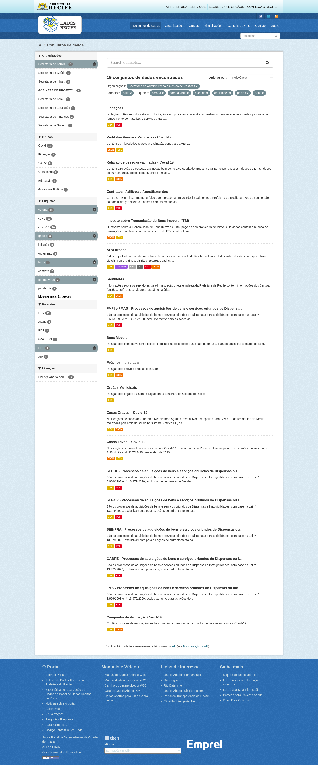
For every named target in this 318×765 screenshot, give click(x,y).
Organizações (174, 25)
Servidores (115, 279)
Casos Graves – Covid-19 (127, 412)
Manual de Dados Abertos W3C (125, 675)
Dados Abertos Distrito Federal (184, 690)
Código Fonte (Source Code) (65, 730)
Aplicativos (53, 708)
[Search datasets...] (184, 63)
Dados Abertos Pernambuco (182, 675)
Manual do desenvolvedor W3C (125, 680)
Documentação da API (195, 646)
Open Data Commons (237, 700)
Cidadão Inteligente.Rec (180, 701)
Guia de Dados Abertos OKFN (125, 690)
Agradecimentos (56, 724)
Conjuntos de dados (146, 25)
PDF (118, 124)
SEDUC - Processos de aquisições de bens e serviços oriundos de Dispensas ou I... (174, 471)
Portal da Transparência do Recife (186, 696)
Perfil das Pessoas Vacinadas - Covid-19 (139, 137)
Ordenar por (217, 77)
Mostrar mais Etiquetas (54, 296)
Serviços (198, 6)
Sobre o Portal (55, 675)
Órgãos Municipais (122, 387)
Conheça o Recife (262, 6)
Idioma (109, 744)
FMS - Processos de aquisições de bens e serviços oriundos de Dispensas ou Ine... (174, 588)
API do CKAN (51, 747)
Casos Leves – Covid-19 (126, 442)
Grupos (194, 25)
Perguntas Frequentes (60, 719)
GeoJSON (121, 266)
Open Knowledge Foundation (61, 752)
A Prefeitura (176, 6)
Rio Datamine (173, 685)
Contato (260, 25)
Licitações (115, 108)
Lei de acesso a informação (241, 689)
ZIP (139, 266)
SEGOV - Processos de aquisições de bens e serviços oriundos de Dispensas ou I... (174, 500)
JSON (111, 149)
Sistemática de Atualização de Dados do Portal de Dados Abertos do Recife (68, 694)
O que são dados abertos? (240, 675)
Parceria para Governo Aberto (243, 695)
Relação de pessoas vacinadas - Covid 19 (140, 162)
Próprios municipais (123, 362)
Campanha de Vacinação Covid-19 (134, 617)
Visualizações (213, 25)
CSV (110, 124)
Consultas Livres (239, 25)
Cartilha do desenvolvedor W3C (126, 685)
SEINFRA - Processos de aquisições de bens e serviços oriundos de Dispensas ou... (175, 529)
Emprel (204, 745)
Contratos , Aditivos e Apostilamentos (137, 191)
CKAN (111, 738)
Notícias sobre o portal (60, 703)
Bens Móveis (117, 338)
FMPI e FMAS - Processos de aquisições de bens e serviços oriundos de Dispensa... (174, 308)
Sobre (275, 25)
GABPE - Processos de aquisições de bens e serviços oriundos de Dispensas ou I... (174, 559)
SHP (132, 266)
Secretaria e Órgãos (226, 6)
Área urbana (116, 250)
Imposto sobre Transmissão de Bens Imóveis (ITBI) (148, 220)
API (174, 646)
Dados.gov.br (172, 680)
